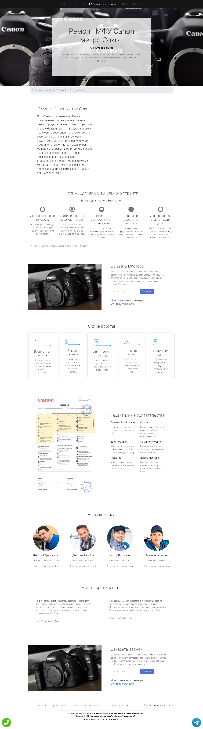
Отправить (147, 291)
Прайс (125, 4)
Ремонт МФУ (64, 90)
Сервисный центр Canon (43, 90)
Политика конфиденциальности (90, 705)
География (79, 4)
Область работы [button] (118, 705)
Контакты (138, 4)
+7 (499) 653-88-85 (101, 47)
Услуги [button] (63, 4)
